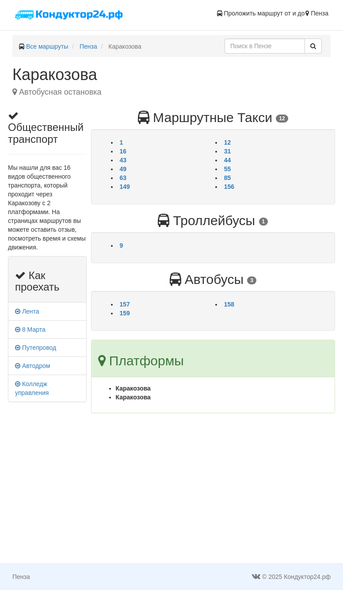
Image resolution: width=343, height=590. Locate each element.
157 (125, 304)
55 (227, 168)
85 (227, 177)
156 (229, 186)
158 (229, 304)
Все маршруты (47, 46)
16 (123, 151)
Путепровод (35, 347)
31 (227, 151)
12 (227, 142)
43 (123, 160)
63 (123, 177)
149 (125, 186)
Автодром (32, 365)
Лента (27, 311)
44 (227, 160)
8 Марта (30, 329)
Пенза (88, 46)
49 (123, 168)
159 (125, 313)
